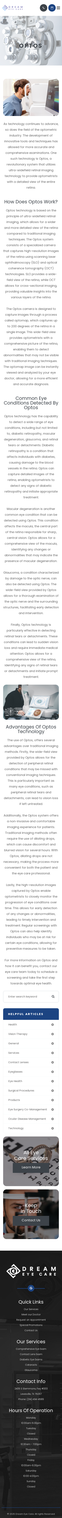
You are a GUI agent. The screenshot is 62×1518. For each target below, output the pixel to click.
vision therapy (17, 1034)
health (12, 1024)
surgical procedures (21, 1090)
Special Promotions (31, 1325)
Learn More (31, 1167)
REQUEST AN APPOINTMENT (52, 8)
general (13, 1043)
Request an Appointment (31, 1319)
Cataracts (31, 1364)
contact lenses (18, 1062)
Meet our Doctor (31, 1314)
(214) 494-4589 (35, 1399)
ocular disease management (27, 1119)
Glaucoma (31, 1370)
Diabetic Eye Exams (31, 1359)
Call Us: (43, 8)
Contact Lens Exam (31, 1354)
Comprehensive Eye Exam (31, 1349)
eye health (15, 1081)
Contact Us (31, 1220)
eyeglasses (15, 1072)
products (14, 1100)
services (13, 1053)
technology (16, 1128)
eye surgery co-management (27, 1109)
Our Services (31, 1309)
